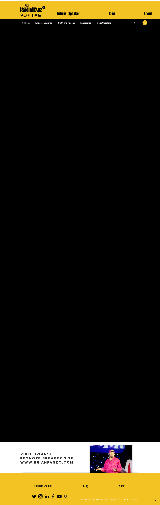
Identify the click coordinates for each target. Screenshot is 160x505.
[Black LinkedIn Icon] (39, 15)
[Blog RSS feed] (43, 7)
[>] (155, 500)
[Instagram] (25, 15)
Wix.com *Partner (129, 499)
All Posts (26, 23)
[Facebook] (32, 15)
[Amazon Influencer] (65, 496)
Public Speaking (103, 23)
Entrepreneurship (43, 23)
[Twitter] (21, 15)
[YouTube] (36, 15)
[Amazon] (29, 15)
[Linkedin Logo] (47, 496)
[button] (135, 23)
